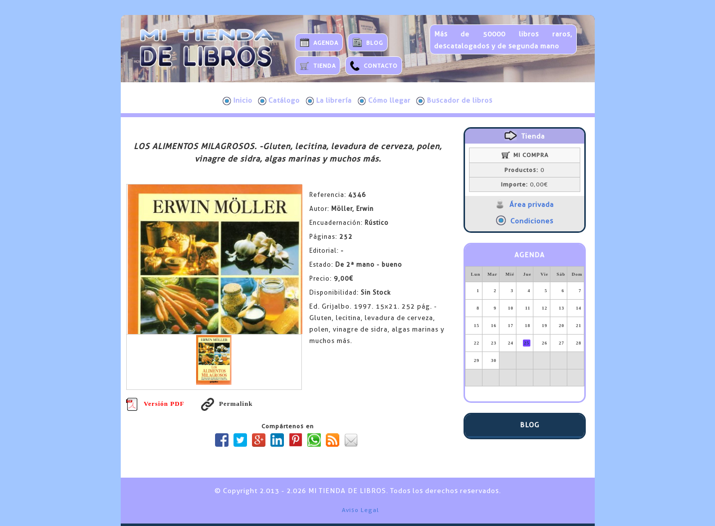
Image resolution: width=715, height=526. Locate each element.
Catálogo (279, 100)
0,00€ (524, 184)
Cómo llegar (384, 100)
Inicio (237, 100)
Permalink (227, 403)
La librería (329, 100)
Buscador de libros (454, 100)
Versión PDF (155, 403)
